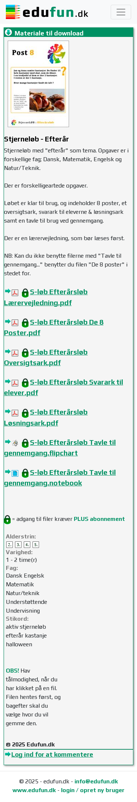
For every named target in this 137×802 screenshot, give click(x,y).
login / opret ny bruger (93, 790)
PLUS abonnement (99, 518)
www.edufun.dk (34, 790)
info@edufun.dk (96, 781)
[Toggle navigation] (121, 12)
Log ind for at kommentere (52, 754)
